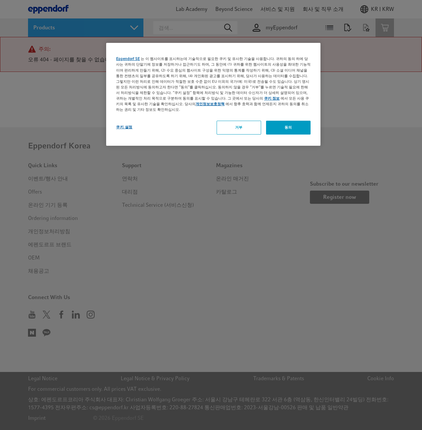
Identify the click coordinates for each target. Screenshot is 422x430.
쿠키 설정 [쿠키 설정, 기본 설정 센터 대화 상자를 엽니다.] (124, 127)
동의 (288, 127)
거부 (239, 127)
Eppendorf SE (128, 58)
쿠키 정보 (272, 98)
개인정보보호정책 (210, 104)
